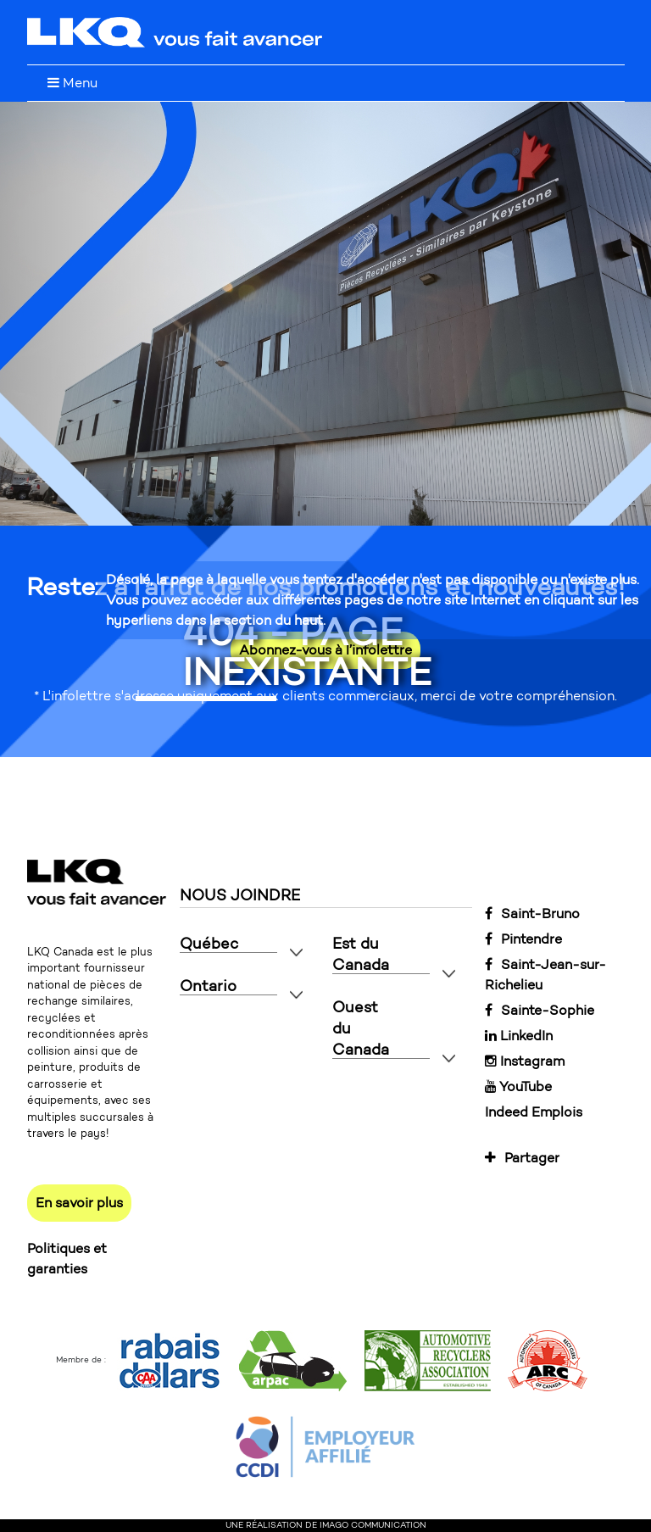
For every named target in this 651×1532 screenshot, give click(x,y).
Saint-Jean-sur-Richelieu (545, 974)
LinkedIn (519, 1036)
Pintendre (523, 939)
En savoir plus (79, 1203)
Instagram (525, 1061)
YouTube (518, 1086)
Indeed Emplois (533, 1112)
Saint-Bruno (532, 913)
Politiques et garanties (67, 1258)
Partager (522, 1158)
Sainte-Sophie (539, 1010)
